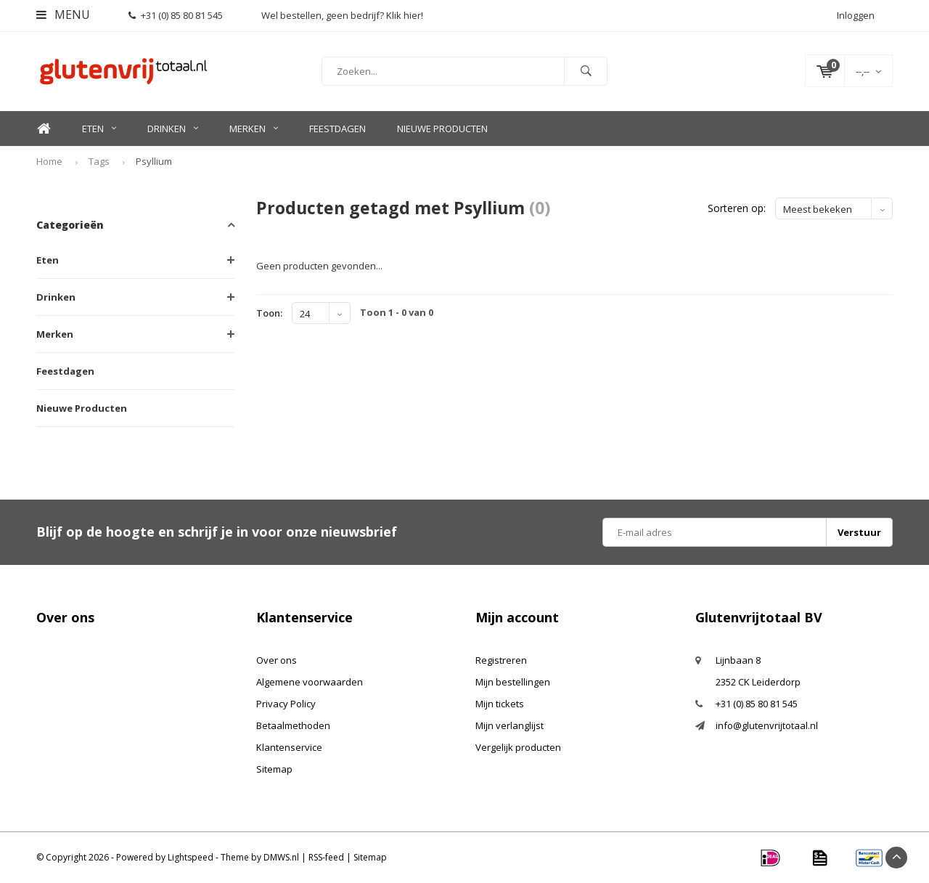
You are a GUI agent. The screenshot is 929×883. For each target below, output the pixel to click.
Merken (253, 128)
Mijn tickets (499, 703)
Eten (99, 128)
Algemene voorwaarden (309, 681)
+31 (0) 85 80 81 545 (175, 15)
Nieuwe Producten (442, 128)
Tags (99, 161)
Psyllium (154, 161)
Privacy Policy (286, 703)
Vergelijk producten (518, 747)
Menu (63, 15)
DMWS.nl (281, 857)
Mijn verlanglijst (509, 725)
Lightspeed (190, 857)
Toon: (269, 313)
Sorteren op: (737, 208)
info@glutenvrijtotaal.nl (767, 725)
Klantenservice (289, 747)
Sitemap (274, 769)
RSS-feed (326, 857)
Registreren (501, 660)
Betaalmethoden (293, 725)
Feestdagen (337, 128)
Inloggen (856, 15)
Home (43, 129)
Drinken (172, 128)
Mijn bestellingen (512, 681)
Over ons (276, 660)
